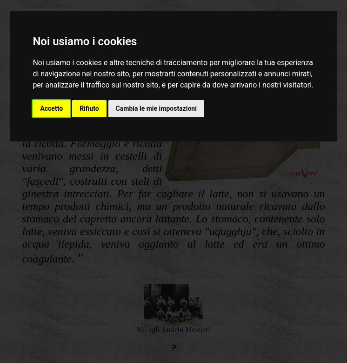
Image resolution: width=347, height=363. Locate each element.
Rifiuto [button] (89, 108)
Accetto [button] (51, 108)
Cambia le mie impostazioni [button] (156, 108)
